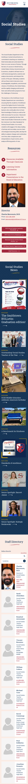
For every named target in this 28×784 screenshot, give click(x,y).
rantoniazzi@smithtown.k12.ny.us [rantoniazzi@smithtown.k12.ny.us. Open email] (20, 631)
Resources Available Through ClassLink (14, 160)
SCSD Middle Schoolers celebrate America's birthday (13, 399)
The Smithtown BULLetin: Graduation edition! (13, 319)
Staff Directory (13, 251)
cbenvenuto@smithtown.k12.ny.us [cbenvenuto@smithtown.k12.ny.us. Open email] (15, 219)
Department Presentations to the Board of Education (14, 177)
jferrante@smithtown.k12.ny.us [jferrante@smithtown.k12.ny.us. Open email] (20, 779)
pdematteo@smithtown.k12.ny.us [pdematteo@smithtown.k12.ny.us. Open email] (20, 755)
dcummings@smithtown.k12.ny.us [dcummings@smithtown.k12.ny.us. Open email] (20, 732)
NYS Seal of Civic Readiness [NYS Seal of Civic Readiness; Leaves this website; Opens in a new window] (13, 235)
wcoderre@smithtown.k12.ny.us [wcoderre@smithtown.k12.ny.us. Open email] (20, 682)
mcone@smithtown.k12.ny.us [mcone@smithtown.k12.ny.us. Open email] (20, 705)
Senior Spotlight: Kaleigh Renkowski (12, 523)
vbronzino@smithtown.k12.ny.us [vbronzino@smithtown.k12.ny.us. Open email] (20, 658)
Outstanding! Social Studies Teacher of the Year (13, 353)
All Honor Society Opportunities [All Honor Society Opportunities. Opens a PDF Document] (13, 246)
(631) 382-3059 (10, 216)
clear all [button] (22, 553)
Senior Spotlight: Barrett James (11, 493)
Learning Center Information (13, 168)
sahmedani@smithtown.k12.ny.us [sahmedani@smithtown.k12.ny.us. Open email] (20, 608)
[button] (14, 561)
